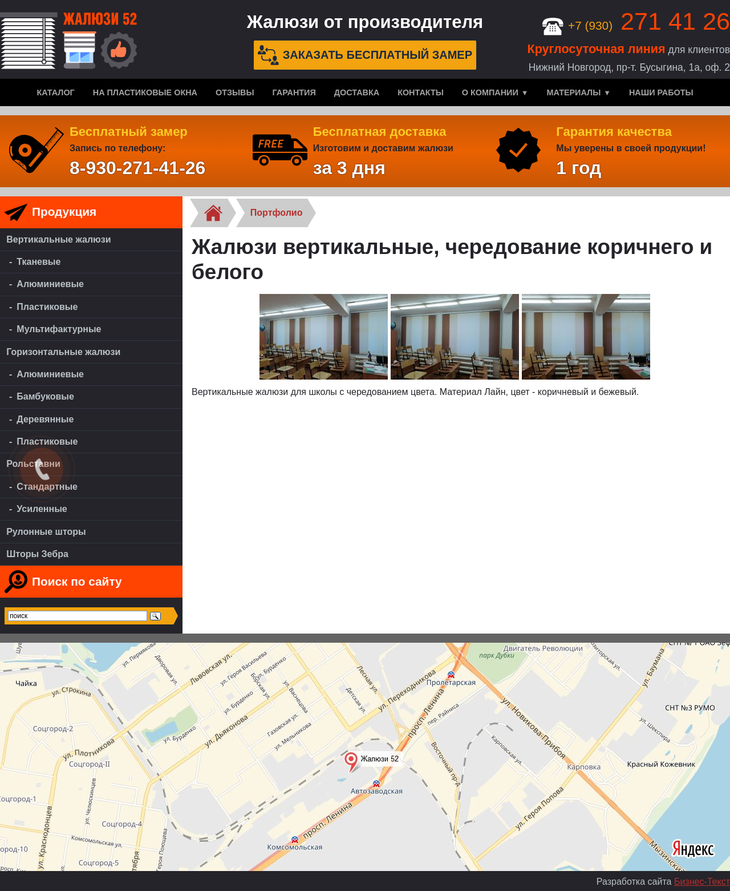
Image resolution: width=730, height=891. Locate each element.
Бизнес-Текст (702, 881)
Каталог (55, 92)
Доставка (356, 92)
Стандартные (47, 486)
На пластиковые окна (145, 92)
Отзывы (235, 92)
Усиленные (42, 509)
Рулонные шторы (46, 532)
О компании (490, 92)
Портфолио (276, 212)
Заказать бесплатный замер (365, 55)
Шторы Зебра (37, 554)
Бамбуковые (45, 396)
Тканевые (38, 262)
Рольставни (33, 464)
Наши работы (661, 92)
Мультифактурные (59, 329)
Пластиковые (47, 307)
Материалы (573, 92)
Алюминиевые (50, 284)
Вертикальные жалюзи (58, 239)
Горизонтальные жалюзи (63, 352)
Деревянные (45, 419)
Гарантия (294, 92)
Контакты (421, 92)
